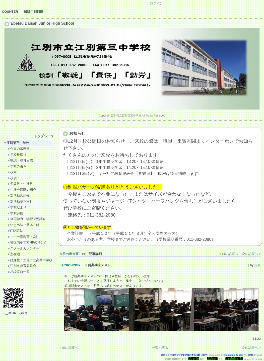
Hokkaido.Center (233, 355)
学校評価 (15, 213)
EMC (251, 355)
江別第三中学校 (16, 143)
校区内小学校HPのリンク (27, 242)
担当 (257, 265)
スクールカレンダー (23, 248)
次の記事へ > (251, 254)
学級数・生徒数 (20, 184)
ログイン (156, 3)
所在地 (13, 254)
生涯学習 (174, 355)
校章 (12, 172)
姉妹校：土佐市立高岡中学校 (29, 260)
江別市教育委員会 (21, 266)
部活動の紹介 (18, 195)
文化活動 (185, 355)
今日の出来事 (18, 148)
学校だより (16, 207)
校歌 (12, 178)
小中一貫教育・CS (22, 237)
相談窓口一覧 (18, 272)
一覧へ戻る (160, 348)
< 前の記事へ (228, 254)
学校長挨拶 (16, 154)
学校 (204, 355)
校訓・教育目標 (20, 160)
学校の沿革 (16, 166)
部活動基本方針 (20, 201)
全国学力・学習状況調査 (26, 219)
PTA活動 (15, 231)
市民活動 (195, 355)
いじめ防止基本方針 (23, 225)
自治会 (164, 355)
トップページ (43, 136)
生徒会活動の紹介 (21, 190)
